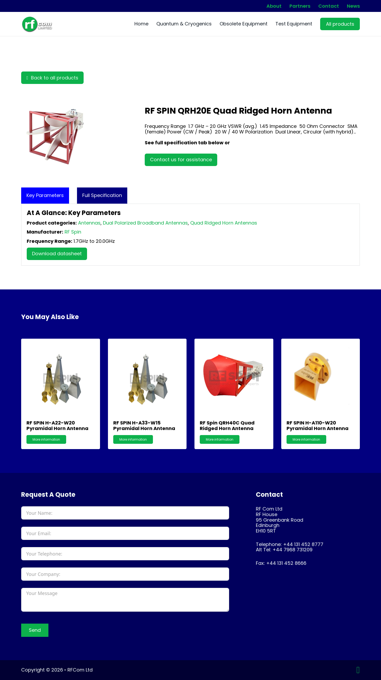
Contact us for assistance (181, 159)
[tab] (45, 195)
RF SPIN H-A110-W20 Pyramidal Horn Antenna (317, 425)
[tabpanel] (190, 234)
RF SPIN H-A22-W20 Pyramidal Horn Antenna (57, 425)
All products (340, 24)
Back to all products (52, 77)
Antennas (89, 223)
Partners (299, 6)
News (353, 6)
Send (35, 630)
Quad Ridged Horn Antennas (223, 223)
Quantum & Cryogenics (184, 24)
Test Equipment (293, 24)
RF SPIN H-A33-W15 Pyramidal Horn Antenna (144, 425)
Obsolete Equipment (243, 24)
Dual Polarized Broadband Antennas (145, 223)
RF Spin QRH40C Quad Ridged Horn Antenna (227, 425)
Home (141, 24)
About (274, 6)
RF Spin (73, 232)
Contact (328, 6)
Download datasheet (57, 253)
